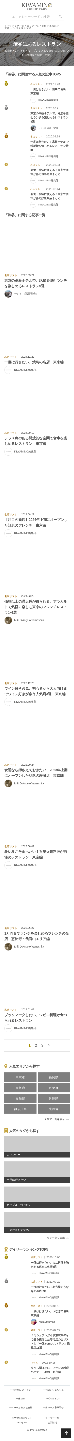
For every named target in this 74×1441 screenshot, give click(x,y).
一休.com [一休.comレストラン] (20, 1398)
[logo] (37, 5)
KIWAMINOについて (21, 1417)
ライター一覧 (52, 1417)
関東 (44, 26)
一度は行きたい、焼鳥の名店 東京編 (34, 362)
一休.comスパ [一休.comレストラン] (53, 1398)
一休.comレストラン (20, 1389)
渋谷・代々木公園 (13, 28)
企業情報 (52, 1422)
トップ (7, 26)
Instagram (22, 1422)
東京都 (52, 26)
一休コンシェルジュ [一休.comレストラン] (53, 1389)
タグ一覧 (19, 26)
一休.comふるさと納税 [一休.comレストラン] (20, 1407)
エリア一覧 (33, 26)
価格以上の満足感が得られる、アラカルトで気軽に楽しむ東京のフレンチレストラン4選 (35, 607)
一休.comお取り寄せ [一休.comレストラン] (53, 1407)
